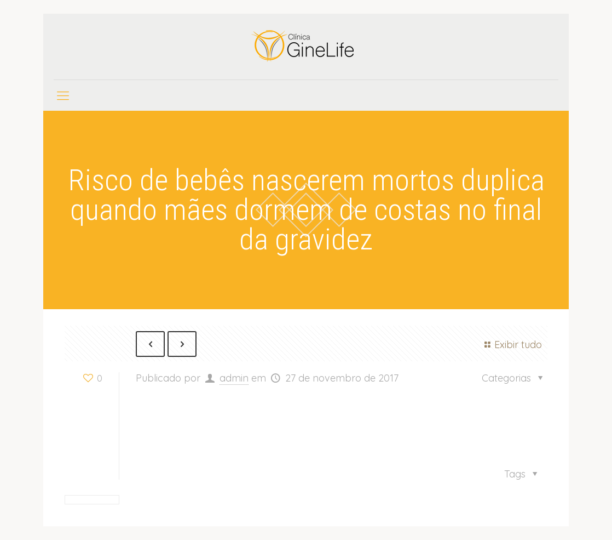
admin (234, 378)
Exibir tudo (511, 344)
